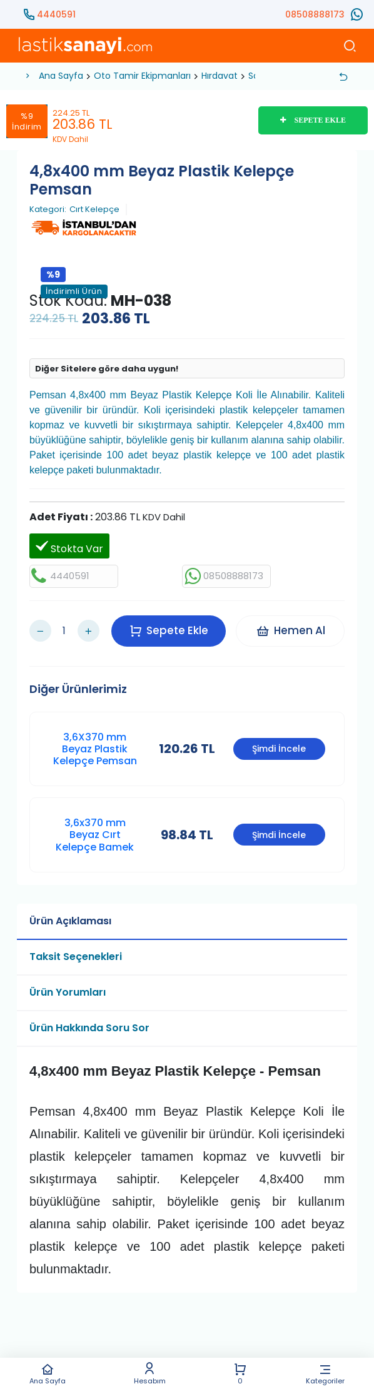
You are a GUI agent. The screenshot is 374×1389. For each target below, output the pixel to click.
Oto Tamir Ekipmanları (142, 75)
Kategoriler (325, 1374)
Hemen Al (291, 628)
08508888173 (315, 14)
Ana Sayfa (47, 1374)
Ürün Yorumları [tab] (67, 988)
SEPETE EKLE (313, 120)
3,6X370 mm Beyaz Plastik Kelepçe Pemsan (95, 744)
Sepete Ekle (170, 628)
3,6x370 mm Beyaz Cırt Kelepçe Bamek (95, 831)
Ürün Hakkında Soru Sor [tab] (89, 1023)
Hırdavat (219, 75)
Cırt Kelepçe (94, 209)
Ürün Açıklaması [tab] (70, 916)
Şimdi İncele (279, 745)
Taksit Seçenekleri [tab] (75, 952)
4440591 (56, 14)
